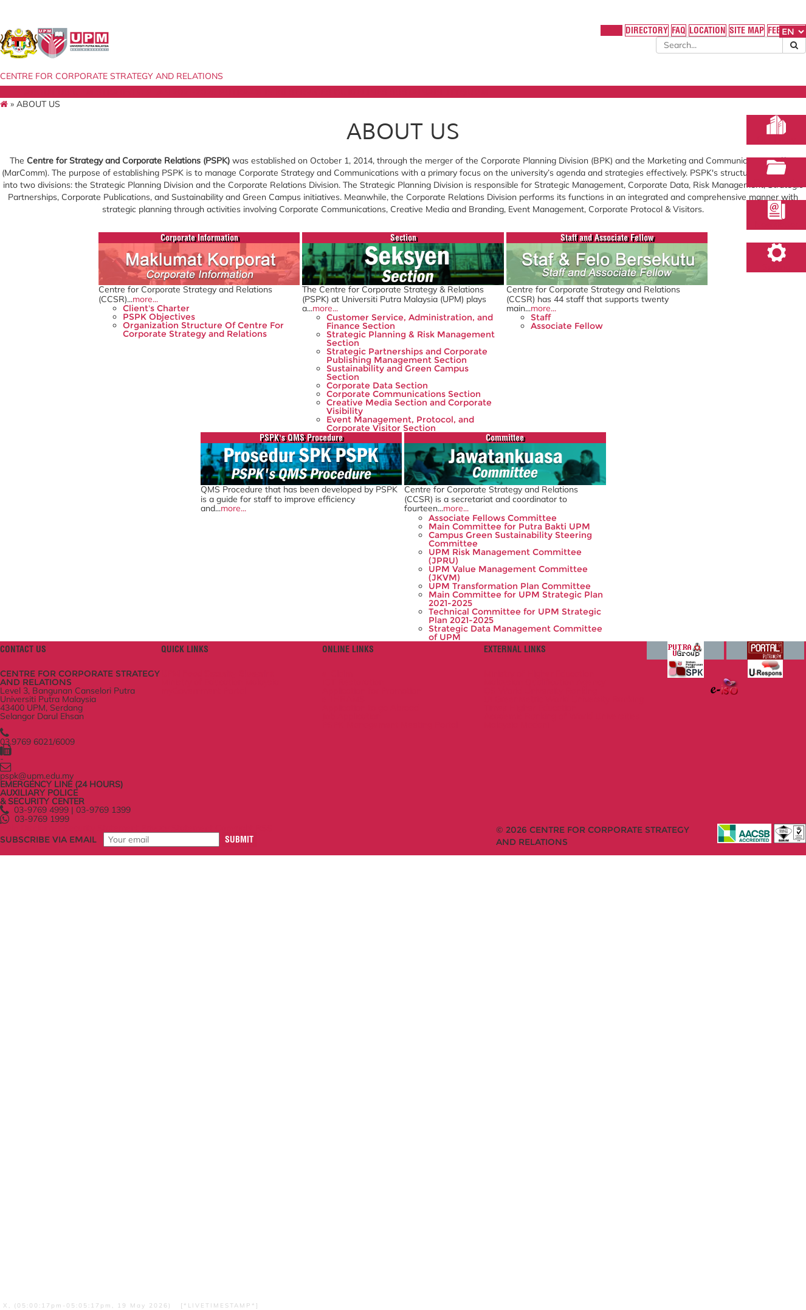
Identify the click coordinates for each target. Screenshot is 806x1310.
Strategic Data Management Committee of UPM (401, 955)
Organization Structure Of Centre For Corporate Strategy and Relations (144, 473)
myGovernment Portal (249, 1079)
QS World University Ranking (533, 1079)
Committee (404, 661)
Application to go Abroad (390, 1103)
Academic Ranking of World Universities (531, 1128)
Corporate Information (151, 344)
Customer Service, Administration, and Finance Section (316, 457)
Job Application (371, 1115)
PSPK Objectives (124, 451)
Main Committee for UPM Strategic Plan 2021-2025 (396, 905)
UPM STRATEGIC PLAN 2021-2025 (203, 104)
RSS (355, 1257)
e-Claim (357, 1055)
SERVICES (385, 104)
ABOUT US (97, 104)
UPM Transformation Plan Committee (395, 884)
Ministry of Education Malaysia (266, 1067)
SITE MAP (674, 36)
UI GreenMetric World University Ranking (519, 1095)
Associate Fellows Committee (378, 769)
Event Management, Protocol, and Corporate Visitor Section (308, 613)
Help (75, 1257)
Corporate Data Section (306, 550)
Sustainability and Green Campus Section (308, 533)
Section (320, 344)
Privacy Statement (258, 1257)
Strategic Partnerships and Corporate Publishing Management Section (313, 508)
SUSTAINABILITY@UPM (530, 104)
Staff (434, 448)
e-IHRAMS (363, 1091)
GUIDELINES (444, 104)
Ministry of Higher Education (532, 1055)
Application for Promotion (391, 1079)
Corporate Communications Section (315, 567)
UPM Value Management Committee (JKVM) (394, 862)
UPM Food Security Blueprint (263, 1055)
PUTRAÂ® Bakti (319, 104)
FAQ (596, 36)
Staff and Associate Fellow (489, 344)
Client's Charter (121, 438)
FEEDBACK (718, 36)
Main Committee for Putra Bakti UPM (397, 791)
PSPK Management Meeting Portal (397, 1131)
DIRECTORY (559, 36)
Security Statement (177, 1257)
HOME (519, 36)
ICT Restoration (373, 1067)
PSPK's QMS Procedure (656, 344)
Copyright (320, 1257)
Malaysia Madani (509, 1144)
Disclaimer (112, 1257)
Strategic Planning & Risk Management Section (310, 482)
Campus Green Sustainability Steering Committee (389, 816)
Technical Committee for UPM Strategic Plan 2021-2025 (395, 931)
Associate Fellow (460, 460)
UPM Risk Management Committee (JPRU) (391, 841)
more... (161, 421)
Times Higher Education (523, 1111)
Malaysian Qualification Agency (538, 1067)
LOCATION (630, 36)
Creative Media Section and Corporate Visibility (315, 588)
